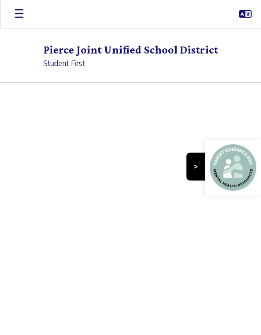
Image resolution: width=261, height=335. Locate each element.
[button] (245, 14)
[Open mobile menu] (19, 14)
